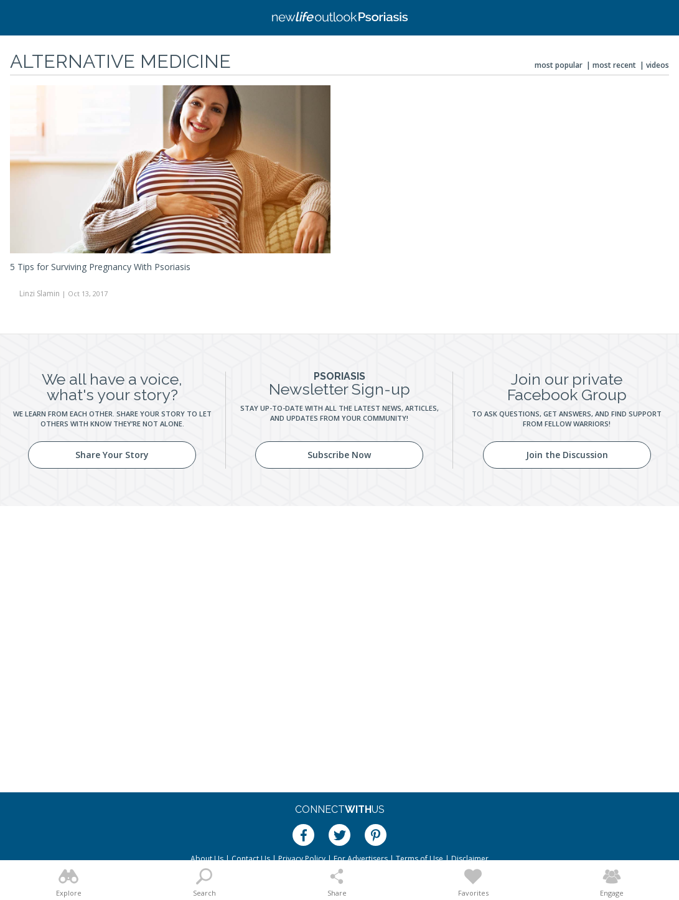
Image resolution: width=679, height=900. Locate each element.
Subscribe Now (339, 455)
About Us (206, 858)
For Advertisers (361, 858)
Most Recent (614, 65)
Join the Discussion (567, 455)
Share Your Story (112, 455)
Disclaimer (470, 858)
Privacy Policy (301, 858)
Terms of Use (419, 858)
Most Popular (559, 65)
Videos (657, 65)
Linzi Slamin (39, 293)
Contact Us (251, 858)
